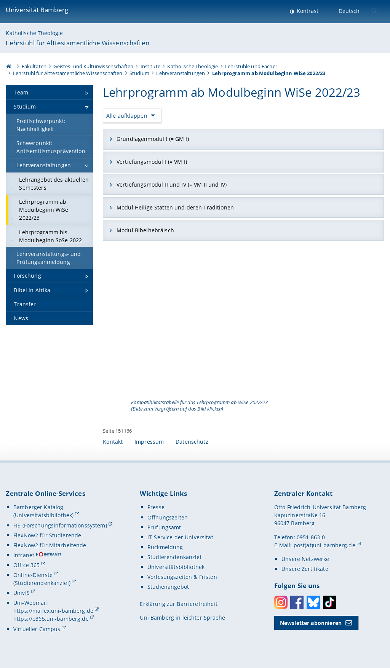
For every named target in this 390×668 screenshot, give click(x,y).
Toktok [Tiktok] (329, 602)
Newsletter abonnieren (311, 622)
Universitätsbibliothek (176, 567)
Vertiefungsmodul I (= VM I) (152, 161)
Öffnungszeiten (167, 517)
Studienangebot (168, 586)
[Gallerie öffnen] (243, 324)
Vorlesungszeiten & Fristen (182, 576)
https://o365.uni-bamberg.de (51, 618)
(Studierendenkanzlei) (41, 582)
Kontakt (113, 441)
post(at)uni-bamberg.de (324, 545)
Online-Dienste (33, 575)
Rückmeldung (165, 547)
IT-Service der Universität (180, 537)
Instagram (281, 602)
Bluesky (313, 602)
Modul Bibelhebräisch (145, 230)
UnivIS (21, 592)
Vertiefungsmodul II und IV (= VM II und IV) (172, 184)
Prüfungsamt (164, 527)
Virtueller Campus (36, 629)
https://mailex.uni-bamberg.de (53, 610)
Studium (139, 73)
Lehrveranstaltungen (180, 73)
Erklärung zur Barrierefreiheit (178, 603)
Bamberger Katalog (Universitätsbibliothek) (43, 511)
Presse (156, 507)
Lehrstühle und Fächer (251, 66)
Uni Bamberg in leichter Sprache (182, 617)
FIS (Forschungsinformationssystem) (60, 525)
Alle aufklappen (126, 115)
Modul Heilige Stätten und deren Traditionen (175, 207)
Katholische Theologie (34, 33)
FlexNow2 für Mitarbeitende (49, 545)
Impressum (149, 441)
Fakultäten (34, 66)
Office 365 (26, 565)
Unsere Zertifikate (304, 568)
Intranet (23, 555)
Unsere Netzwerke (305, 559)
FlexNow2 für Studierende (47, 535)
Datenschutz (192, 441)
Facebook (297, 602)
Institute (150, 66)
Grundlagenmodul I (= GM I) (153, 138)
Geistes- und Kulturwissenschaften (93, 66)
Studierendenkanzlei (174, 557)
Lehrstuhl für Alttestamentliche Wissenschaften (77, 42)
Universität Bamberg (37, 9)
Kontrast (306, 10)
